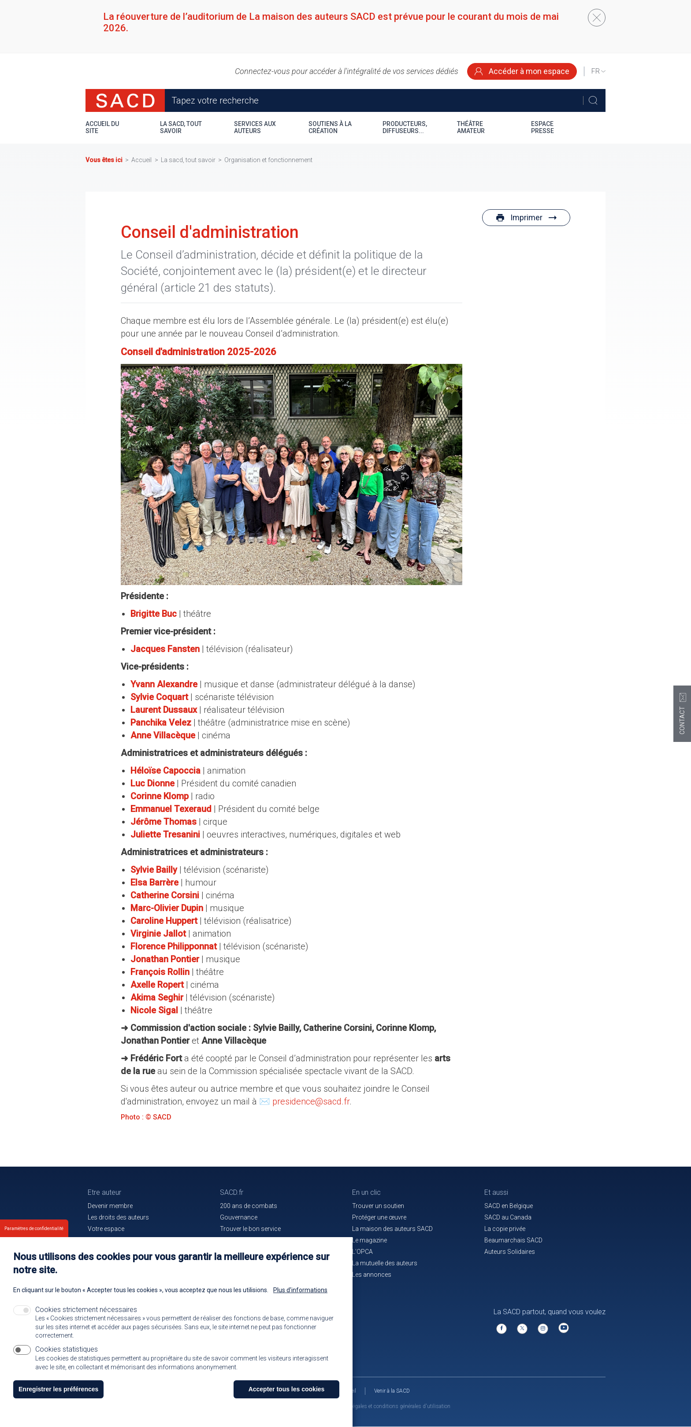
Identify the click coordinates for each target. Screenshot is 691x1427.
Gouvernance (238, 1217)
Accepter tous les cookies (287, 1389)
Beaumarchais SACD (513, 1240)
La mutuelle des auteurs (384, 1263)
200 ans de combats (248, 1205)
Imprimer (526, 217)
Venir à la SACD (392, 1391)
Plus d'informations (300, 1290)
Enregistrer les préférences (58, 1389)
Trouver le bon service (250, 1228)
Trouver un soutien (378, 1205)
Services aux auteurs (255, 127)
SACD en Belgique (508, 1205)
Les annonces (371, 1274)
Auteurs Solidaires (509, 1251)
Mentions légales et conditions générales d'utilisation (389, 1406)
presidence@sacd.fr (310, 1101)
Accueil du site (102, 127)
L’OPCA (362, 1251)
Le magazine (369, 1240)
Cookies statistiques (66, 1349)
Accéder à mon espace (522, 71)
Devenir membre (110, 1205)
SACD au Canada (507, 1217)
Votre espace (106, 1228)
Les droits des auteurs (118, 1217)
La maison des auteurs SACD (392, 1228)
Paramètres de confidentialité (33, 1228)
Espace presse (542, 127)
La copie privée (504, 1228)
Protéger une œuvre (379, 1217)
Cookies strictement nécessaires (86, 1309)
